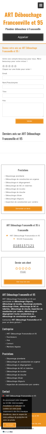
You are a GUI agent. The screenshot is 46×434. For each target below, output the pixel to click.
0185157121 (23, 246)
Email (4, 73)
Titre (4, 92)
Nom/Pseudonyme (10, 83)
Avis (4, 101)
